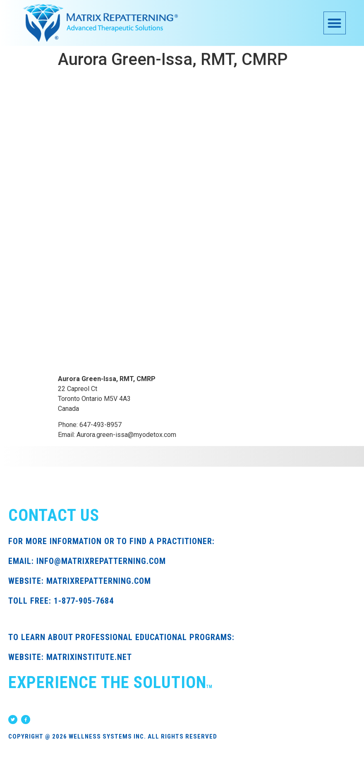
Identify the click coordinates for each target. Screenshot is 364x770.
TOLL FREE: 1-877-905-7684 (61, 601)
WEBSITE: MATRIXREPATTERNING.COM (79, 581)
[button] (334, 23)
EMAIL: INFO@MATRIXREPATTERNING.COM (87, 561)
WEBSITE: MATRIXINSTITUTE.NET (70, 657)
